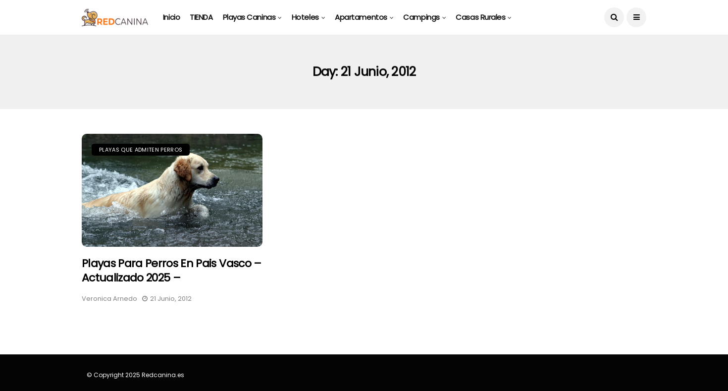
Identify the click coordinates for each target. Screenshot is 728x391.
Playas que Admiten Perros (140, 150)
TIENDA (201, 17)
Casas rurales (480, 17)
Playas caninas (249, 17)
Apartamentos (361, 17)
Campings (421, 17)
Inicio (171, 17)
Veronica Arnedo (109, 298)
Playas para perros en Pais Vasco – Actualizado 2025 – (171, 270)
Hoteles (305, 17)
